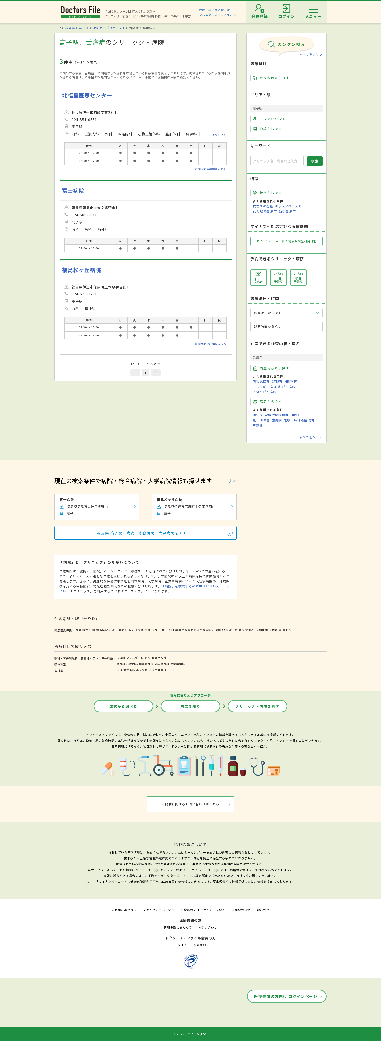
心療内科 (132, 664)
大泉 (155, 630)
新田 (171, 630)
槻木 (85, 630)
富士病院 (73, 190)
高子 (131, 630)
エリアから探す (269, 118)
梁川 (178, 630)
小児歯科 (142, 670)
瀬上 (115, 630)
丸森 (241, 630)
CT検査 (277, 381)
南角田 (259, 630)
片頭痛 (258, 425)
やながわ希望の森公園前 (198, 630)
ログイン (181, 945)
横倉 (275, 630)
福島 (78, 630)
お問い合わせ (241, 910)
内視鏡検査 (261, 381)
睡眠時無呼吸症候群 (299, 420)
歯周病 (277, 420)
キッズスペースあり (290, 206)
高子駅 (84, 28)
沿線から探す (267, 128)
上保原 (139, 630)
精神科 (121, 664)
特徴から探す (267, 192)
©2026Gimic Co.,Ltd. (190, 1034)
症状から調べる (123, 706)
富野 (218, 630)
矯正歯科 (129, 670)
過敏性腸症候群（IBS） (283, 415)
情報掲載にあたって (178, 927)
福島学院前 (103, 630)
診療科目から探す (271, 77)
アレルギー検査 (265, 386)
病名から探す (267, 401)
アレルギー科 (135, 658)
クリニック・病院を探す (257, 706)
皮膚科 (121, 658)
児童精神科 (177, 664)
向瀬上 (123, 630)
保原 (148, 630)
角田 (268, 630)
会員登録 (200, 945)
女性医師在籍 (263, 206)
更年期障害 (261, 420)
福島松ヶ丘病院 (81, 269)
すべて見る (219, 134)
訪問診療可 (287, 211)
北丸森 (249, 630)
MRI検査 (291, 381)
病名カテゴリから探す (109, 28)
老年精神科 (162, 664)
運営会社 (263, 910)
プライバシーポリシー (158, 910)
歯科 (119, 670)
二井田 (163, 630)
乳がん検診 (286, 386)
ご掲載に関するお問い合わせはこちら (191, 804)
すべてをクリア (311, 54)
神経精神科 (146, 664)
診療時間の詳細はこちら (211, 169)
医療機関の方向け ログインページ (285, 996)
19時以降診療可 (265, 211)
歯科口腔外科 (157, 670)
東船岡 (287, 630)
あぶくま (232, 630)
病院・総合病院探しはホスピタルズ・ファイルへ (217, 12)
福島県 (70, 28)
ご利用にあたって (124, 910)
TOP (57, 28)
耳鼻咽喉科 (159, 658)
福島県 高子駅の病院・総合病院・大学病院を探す (142, 532)
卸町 (92, 630)
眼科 (148, 658)
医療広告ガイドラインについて (203, 910)
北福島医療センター (87, 95)
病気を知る (191, 706)
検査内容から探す (271, 368)
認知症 (258, 415)
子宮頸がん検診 (265, 391)
